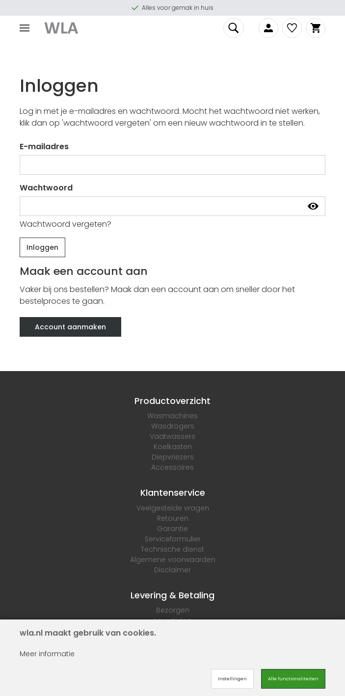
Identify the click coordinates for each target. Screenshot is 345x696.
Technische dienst (172, 549)
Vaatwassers (172, 436)
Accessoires (172, 467)
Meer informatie (47, 654)
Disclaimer (172, 570)
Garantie (172, 529)
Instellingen (232, 679)
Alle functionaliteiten (293, 679)
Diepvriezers (173, 457)
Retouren (172, 518)
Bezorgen (172, 610)
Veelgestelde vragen (172, 508)
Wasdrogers (172, 426)
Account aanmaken (70, 327)
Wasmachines (172, 416)
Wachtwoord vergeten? (65, 224)
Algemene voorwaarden (172, 559)
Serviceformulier (173, 539)
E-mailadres (44, 146)
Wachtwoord (46, 187)
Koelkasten (173, 447)
